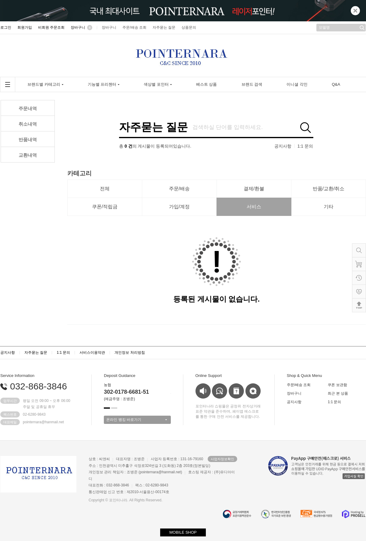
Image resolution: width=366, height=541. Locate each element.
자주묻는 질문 (153, 127)
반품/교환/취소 (329, 188)
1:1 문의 (305, 146)
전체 (105, 188)
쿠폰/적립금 (105, 206)
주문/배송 (179, 188)
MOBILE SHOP (183, 532)
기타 (328, 206)
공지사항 (282, 146)
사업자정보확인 (222, 459)
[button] (107, 408)
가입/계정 (179, 206)
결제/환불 (254, 188)
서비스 (254, 206)
